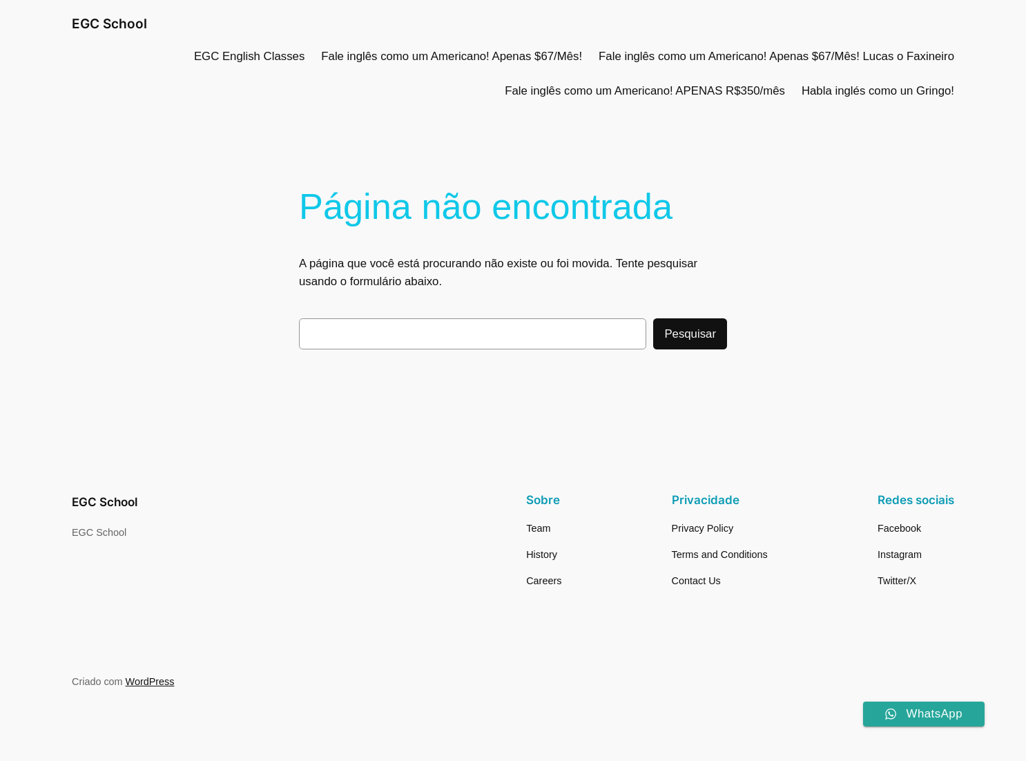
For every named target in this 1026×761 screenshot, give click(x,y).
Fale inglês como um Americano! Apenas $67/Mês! (451, 56)
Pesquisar (690, 333)
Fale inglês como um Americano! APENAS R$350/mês (645, 90)
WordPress (150, 681)
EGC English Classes (249, 56)
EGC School (109, 23)
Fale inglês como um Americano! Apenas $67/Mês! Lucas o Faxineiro (776, 56)
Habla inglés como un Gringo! (878, 90)
